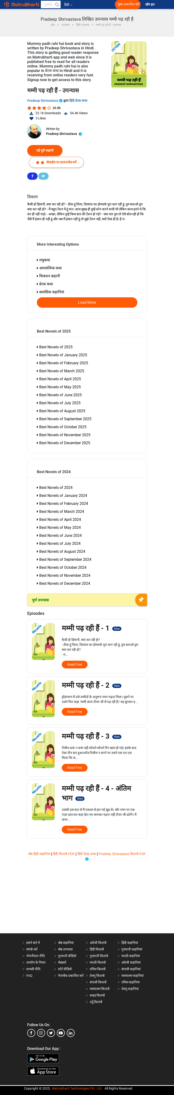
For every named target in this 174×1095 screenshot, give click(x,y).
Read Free (74, 664)
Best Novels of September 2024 (64, 559)
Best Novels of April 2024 (59, 519)
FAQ (29, 975)
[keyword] (51, 4)
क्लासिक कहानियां (50, 292)
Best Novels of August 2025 (61, 411)
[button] (57, 4)
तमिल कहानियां (130, 982)
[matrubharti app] (104, 4)
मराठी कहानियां (130, 956)
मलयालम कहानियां (132, 975)
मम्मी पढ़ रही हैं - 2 (91, 685)
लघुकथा (43, 260)
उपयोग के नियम (35, 962)
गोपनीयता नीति (35, 956)
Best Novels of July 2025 (59, 403)
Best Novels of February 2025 (62, 363)
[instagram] (41, 1033)
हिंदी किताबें (97, 949)
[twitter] (51, 1033)
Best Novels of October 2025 (61, 427)
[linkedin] (71, 1033)
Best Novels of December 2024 (63, 583)
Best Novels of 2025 (55, 347)
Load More (87, 302)
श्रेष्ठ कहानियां (66, 943)
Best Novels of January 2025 (62, 355)
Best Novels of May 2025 (59, 387)
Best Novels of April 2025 (59, 379)
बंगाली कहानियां (131, 969)
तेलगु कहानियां (130, 989)
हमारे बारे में (33, 943)
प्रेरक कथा (45, 284)
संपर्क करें (32, 949)
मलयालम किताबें (99, 989)
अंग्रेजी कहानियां (131, 962)
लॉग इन (150, 4)
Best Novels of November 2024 (63, 575)
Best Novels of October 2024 (61, 567)
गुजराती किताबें (99, 956)
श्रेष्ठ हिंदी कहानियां (39, 854)
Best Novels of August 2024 (61, 551)
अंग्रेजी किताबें (98, 943)
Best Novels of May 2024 (59, 527)
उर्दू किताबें (96, 1002)
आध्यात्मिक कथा (49, 268)
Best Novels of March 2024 (60, 511)
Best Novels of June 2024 (59, 535)
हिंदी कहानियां (129, 943)
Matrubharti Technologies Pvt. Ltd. (77, 1088)
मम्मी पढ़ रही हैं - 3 (91, 736)
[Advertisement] (87, 900)
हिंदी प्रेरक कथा (78, 100)
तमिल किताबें (97, 969)
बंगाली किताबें (98, 982)
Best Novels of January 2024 (62, 495)
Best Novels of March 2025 (60, 371)
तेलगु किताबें (97, 975)
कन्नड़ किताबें (97, 995)
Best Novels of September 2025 (64, 419)
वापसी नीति (33, 969)
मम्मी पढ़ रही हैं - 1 (91, 628)
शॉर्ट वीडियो (65, 969)
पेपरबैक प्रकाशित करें (71, 975)
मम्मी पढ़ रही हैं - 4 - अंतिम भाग (96, 793)
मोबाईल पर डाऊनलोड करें (56, 162)
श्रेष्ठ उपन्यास (65, 949)
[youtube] (61, 1033)
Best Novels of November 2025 (63, 435)
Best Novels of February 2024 (62, 503)
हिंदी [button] (68, 5)
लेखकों (62, 962)
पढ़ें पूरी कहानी (45, 150)
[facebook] (31, 1033)
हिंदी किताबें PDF (64, 854)
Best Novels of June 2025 (59, 395)
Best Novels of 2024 (55, 487)
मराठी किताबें (98, 962)
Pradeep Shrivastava (45, 100)
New (117, 628)
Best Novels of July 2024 (59, 543)
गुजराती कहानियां (131, 949)
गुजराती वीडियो (67, 956)
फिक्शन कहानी (48, 276)
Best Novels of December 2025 (63, 443)
